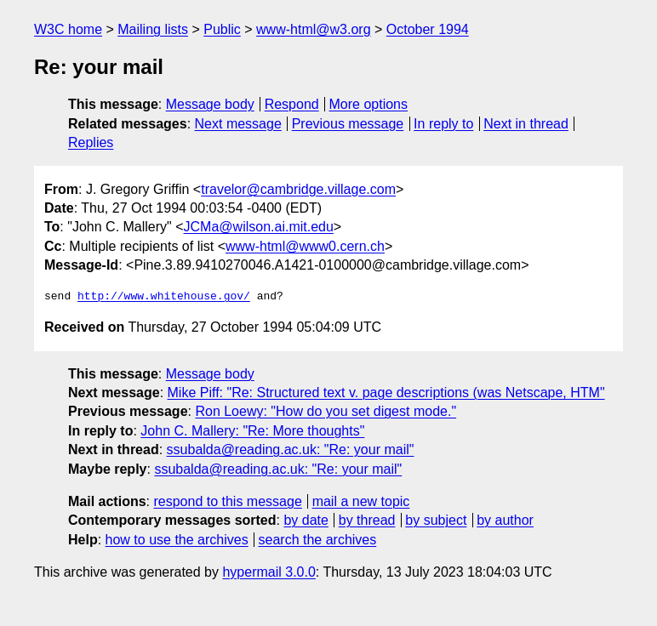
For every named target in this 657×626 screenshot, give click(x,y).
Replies (90, 142)
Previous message (348, 124)
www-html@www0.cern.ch (305, 246)
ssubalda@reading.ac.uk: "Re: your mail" (290, 449)
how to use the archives (177, 539)
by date (305, 520)
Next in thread (525, 124)
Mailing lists (152, 29)
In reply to (443, 124)
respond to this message (227, 501)
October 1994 (427, 29)
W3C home (68, 29)
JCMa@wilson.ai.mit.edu (259, 226)
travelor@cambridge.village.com (298, 189)
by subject (435, 520)
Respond (292, 104)
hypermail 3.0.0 (268, 572)
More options (368, 104)
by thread (367, 520)
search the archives (318, 539)
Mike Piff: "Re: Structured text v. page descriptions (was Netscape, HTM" (386, 392)
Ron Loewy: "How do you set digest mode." (325, 411)
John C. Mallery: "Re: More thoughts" (252, 431)
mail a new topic (361, 501)
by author (505, 520)
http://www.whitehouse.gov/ (163, 296)
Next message (238, 124)
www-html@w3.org (313, 29)
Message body (210, 104)
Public (222, 29)
